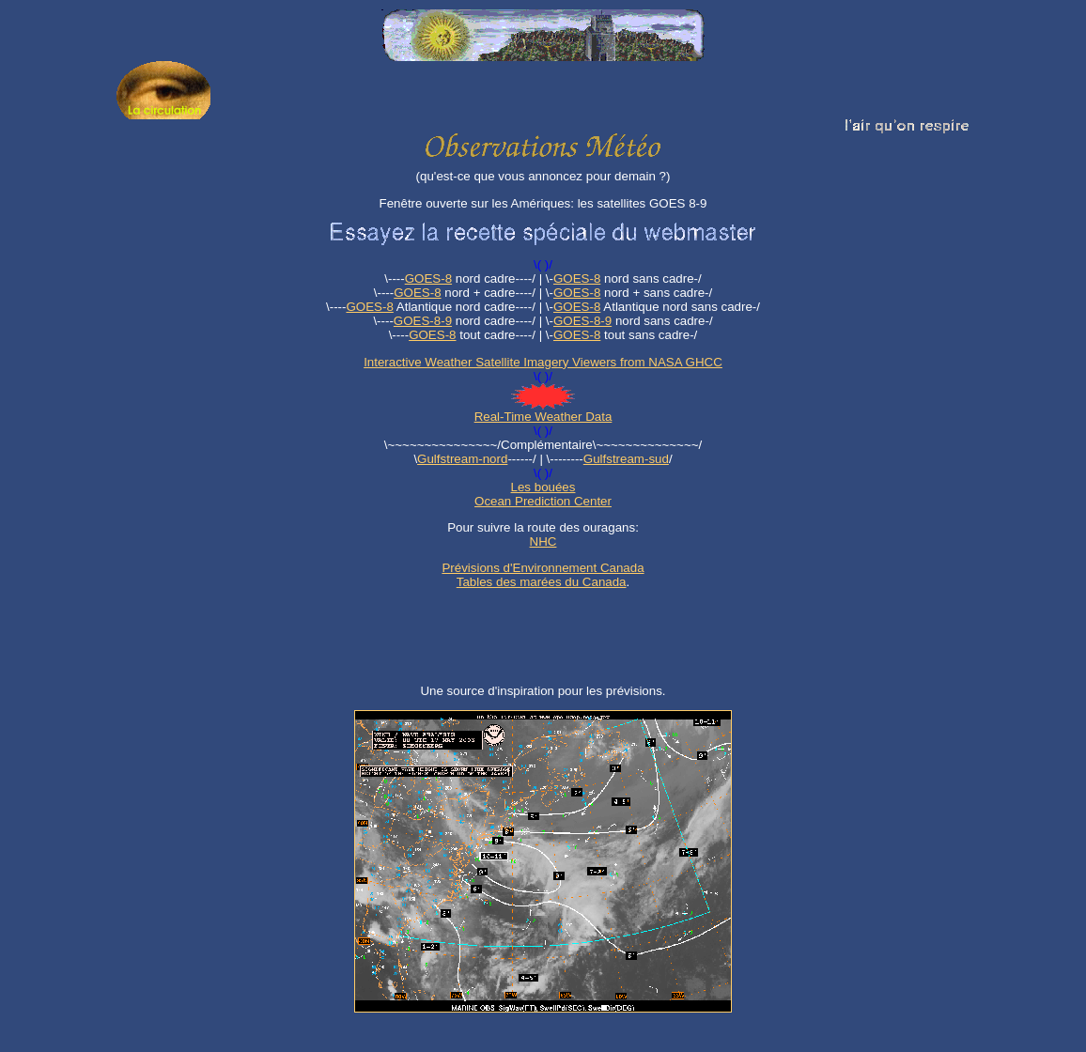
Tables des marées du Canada (542, 582)
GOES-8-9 (423, 321)
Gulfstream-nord (462, 459)
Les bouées (543, 487)
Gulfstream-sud (626, 459)
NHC (543, 541)
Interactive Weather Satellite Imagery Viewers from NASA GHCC (543, 362)
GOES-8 (428, 278)
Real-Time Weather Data (543, 417)
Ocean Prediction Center (543, 501)
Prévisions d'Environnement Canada (543, 568)
